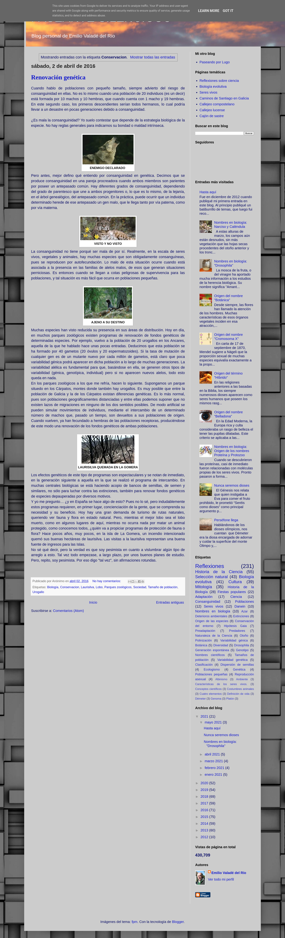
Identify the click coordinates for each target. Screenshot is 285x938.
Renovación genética (58, 77)
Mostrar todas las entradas (152, 57)
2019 (205, 790)
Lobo (99, 587)
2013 (205, 830)
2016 (205, 810)
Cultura (235, 581)
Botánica (201, 645)
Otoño (244, 635)
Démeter (200, 698)
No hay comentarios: (107, 581)
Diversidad (220, 645)
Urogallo (38, 592)
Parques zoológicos (117, 587)
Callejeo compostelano (217, 104)
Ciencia (236, 597)
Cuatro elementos (211, 693)
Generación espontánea (212, 650)
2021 (205, 716)
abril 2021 (213, 754)
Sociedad (139, 587)
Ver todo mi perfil (221, 879)
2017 (205, 803)
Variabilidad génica (234, 640)
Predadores (237, 630)
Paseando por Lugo (215, 62)
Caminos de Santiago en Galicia (224, 98)
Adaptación (203, 597)
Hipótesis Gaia (235, 626)
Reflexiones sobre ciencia (219, 81)
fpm (134, 922)
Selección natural (211, 576)
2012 (205, 837)
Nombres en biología (212, 611)
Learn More (208, 11)
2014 (205, 823)
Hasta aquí (208, 192)
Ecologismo (212, 669)
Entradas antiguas (170, 602)
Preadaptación (205, 630)
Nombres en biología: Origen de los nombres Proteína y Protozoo (231, 451)
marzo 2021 (214, 761)
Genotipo (242, 650)
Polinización (203, 640)
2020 (205, 783)
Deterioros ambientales (211, 616)
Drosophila (241, 645)
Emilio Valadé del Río (228, 873)
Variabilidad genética (232, 660)
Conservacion (69, 587)
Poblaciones (244, 601)
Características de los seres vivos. (221, 684)
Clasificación (204, 664)
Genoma (216, 698)
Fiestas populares (232, 592)
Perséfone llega (226, 520)
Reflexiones (209, 566)
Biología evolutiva (213, 86)
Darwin (240, 606)
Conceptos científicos (208, 688)
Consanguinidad (207, 601)
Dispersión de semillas (237, 664)
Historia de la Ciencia (219, 571)
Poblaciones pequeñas (211, 674)
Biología (52, 587)
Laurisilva (87, 587)
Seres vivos (208, 92)
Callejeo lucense (212, 110)
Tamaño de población (162, 587)
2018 (205, 796)
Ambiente (242, 679)
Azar (244, 611)
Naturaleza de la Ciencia (213, 635)
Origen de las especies (211, 621)
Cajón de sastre (212, 116)
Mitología (203, 586)
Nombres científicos (210, 655)
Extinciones (241, 616)
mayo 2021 (214, 722)
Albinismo (221, 679)
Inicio (93, 602)
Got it (228, 11)
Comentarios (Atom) (68, 611)
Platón (230, 698)
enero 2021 (214, 774)
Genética (239, 669)
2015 (205, 817)
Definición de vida (238, 693)
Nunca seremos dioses (231, 485)
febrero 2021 (215, 768)
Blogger (178, 922)
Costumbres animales (240, 688)
